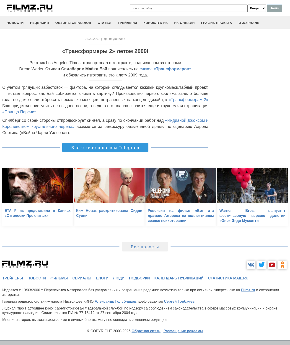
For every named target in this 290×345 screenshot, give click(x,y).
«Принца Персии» (19, 112)
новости (15, 23)
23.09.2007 (92, 39)
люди (118, 278)
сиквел (166, 69)
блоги (102, 278)
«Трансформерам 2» (188, 99)
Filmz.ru (248, 290)
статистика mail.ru (228, 278)
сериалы (81, 278)
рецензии (39, 23)
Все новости (145, 247)
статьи (104, 23)
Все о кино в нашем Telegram (105, 147)
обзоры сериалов (73, 23)
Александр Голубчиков (115, 301)
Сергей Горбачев (179, 301)
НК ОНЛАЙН (184, 23)
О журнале (248, 23)
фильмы (59, 278)
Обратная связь (146, 331)
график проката (216, 23)
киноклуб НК (155, 23)
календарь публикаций (179, 278)
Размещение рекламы (183, 331)
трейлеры (127, 23)
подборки (139, 278)
